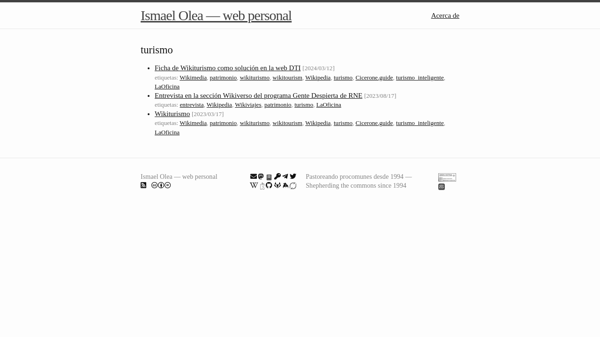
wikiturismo (255, 77)
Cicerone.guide (374, 77)
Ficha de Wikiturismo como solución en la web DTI (228, 68)
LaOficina (167, 86)
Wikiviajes (248, 104)
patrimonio (223, 77)
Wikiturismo (172, 113)
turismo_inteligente (420, 77)
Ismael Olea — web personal (216, 15)
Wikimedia (193, 77)
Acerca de (445, 15)
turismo (343, 77)
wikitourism (287, 77)
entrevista (192, 104)
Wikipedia (317, 77)
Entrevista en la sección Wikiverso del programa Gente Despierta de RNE (258, 95)
